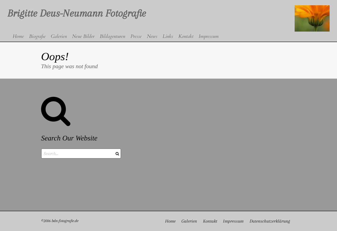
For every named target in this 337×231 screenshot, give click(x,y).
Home (170, 221)
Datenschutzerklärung (270, 221)
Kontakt (210, 221)
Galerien (189, 221)
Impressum (233, 221)
